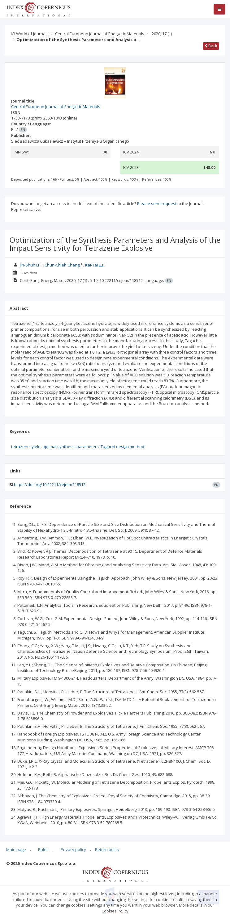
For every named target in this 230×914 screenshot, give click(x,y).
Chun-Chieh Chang (62, 265)
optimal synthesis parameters (70, 446)
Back (211, 45)
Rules (43, 849)
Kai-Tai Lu (94, 265)
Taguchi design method (122, 446)
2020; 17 (162, 33)
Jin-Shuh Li (29, 265)
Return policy (107, 849)
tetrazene (20, 446)
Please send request (156, 203)
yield (36, 446)
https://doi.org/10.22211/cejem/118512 (49, 484)
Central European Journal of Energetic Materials (99, 33)
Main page (16, 849)
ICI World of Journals (30, 33)
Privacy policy (73, 849)
